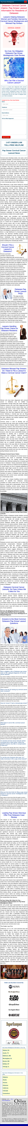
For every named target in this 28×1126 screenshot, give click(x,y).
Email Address (5, 112)
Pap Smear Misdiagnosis (7, 1)
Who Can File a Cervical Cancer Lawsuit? (14, 81)
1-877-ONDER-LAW (14, 142)
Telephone (4, 107)
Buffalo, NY (6, 1064)
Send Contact (6, 137)
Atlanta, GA (6, 1050)
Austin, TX (6, 1053)
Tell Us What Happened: (8, 118)
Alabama (5, 1077)
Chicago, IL (6, 1066)
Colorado (5, 1090)
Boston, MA (6, 1061)
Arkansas (5, 1085)
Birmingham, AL (7, 1058)
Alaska (5, 1080)
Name (3, 101)
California (5, 1088)
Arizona (5, 1082)
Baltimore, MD (7, 1055)
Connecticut (6, 1093)
